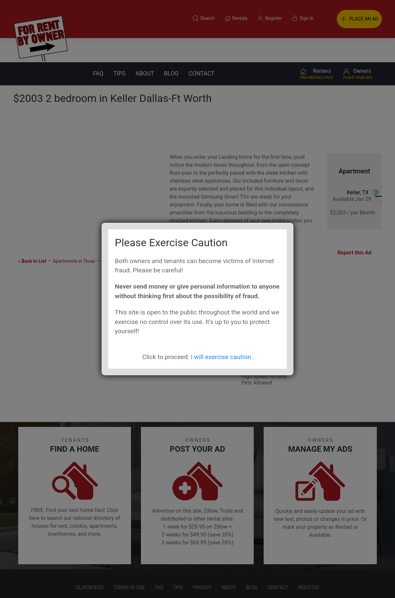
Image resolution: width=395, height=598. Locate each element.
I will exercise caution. (222, 357)
